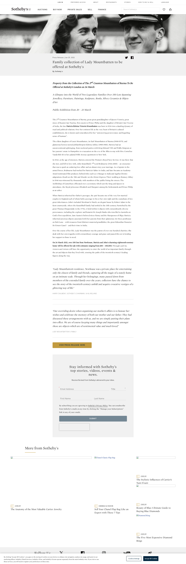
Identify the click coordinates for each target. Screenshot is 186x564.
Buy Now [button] (57, 10)
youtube (126, 531)
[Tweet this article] (126, 57)
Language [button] (165, 2)
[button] (94, 449)
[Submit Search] (157, 9)
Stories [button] (127, 2)
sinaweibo (150, 531)
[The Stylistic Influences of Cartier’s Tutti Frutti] (155, 465)
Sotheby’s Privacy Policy (98, 405)
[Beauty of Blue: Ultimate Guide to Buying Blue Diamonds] (155, 495)
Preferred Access (78, 2)
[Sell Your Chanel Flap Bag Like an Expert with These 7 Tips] (114, 480)
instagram (104, 531)
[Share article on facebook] (132, 57)
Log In (60, 2)
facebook (82, 531)
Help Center (60, 546)
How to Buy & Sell (145, 2)
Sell (90, 10)
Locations (59, 550)
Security (112, 546)
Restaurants (111, 2)
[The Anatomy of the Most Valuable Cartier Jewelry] (51, 480)
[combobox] (140, 9)
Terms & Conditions (117, 550)
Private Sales (75, 10)
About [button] (95, 2)
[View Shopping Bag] (170, 9)
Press (84, 546)
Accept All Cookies (151, 558)
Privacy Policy (88, 550)
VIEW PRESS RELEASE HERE (72, 345)
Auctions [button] (42, 10)
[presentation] (74, 427)
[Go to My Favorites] (164, 9)
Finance (102, 10)
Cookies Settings (133, 558)
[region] (93, 558)
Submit (93, 419)
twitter (61, 531)
